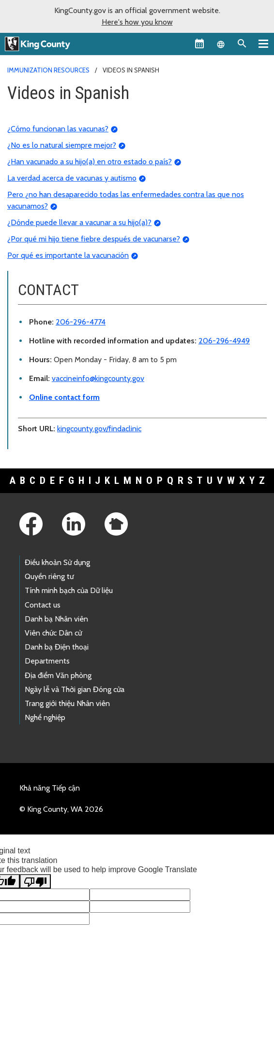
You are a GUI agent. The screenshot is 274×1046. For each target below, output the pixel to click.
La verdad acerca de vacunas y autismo (72, 178)
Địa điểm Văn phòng (58, 675)
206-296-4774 (81, 321)
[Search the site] (242, 43)
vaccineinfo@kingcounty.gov (98, 378)
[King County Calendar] (199, 43)
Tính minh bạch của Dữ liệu (69, 590)
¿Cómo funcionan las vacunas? (57, 128)
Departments (47, 660)
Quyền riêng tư (49, 576)
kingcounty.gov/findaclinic (99, 428)
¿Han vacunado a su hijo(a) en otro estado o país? (89, 161)
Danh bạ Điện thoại (57, 646)
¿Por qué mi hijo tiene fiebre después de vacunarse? (93, 238)
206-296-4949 (224, 340)
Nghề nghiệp (45, 717)
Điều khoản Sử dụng (57, 562)
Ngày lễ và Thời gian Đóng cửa (74, 689)
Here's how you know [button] (137, 22)
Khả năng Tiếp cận (49, 787)
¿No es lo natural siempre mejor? (61, 145)
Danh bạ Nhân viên (56, 618)
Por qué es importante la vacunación (68, 255)
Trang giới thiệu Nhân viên (67, 703)
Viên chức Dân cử (53, 632)
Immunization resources (48, 70)
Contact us (43, 604)
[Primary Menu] (263, 43)
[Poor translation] (35, 881)
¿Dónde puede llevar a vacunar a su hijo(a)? (79, 222)
